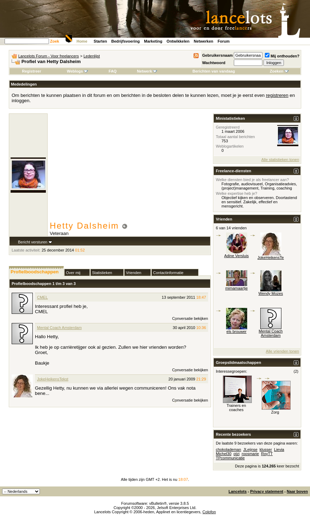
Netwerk (147, 71)
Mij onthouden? (282, 56)
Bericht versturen (32, 242)
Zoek (54, 41)
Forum (224, 41)
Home (82, 41)
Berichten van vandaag (214, 71)
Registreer (31, 71)
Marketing (153, 41)
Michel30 (223, 454)
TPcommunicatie (230, 458)
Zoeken (279, 71)
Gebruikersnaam (217, 55)
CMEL (42, 297)
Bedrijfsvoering (125, 41)
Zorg (275, 412)
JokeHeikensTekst (52, 379)
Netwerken (203, 41)
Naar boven (297, 491)
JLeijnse (250, 449)
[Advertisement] (130, 168)
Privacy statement (266, 491)
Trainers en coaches (236, 407)
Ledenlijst (92, 56)
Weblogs (77, 71)
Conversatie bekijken (190, 318)
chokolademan (228, 449)
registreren (277, 95)
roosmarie (250, 454)
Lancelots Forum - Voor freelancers (48, 56)
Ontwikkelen (177, 41)
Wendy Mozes (271, 293)
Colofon (209, 512)
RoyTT (267, 454)
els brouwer (236, 331)
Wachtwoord (213, 63)
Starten (100, 41)
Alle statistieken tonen (280, 159)
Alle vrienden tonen (282, 351)
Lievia (279, 449)
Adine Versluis (236, 256)
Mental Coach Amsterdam (59, 327)
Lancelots (238, 491)
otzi (236, 454)
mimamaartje (236, 288)
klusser (266, 449)
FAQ (113, 71)
